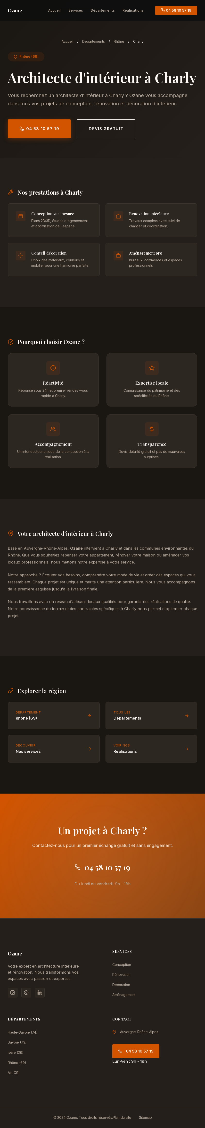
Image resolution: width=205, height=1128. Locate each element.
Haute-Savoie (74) (23, 1032)
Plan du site (122, 1117)
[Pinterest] (26, 992)
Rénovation (121, 974)
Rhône (119, 41)
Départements (103, 10)
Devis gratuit (106, 128)
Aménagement (123, 995)
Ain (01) (14, 1072)
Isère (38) (16, 1052)
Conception (121, 964)
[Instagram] (12, 992)
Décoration (121, 985)
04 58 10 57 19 (176, 10)
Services (75, 10)
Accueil (54, 10)
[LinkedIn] (40, 992)
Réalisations (133, 10)
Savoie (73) (17, 1042)
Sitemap (145, 1117)
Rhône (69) (17, 1063)
